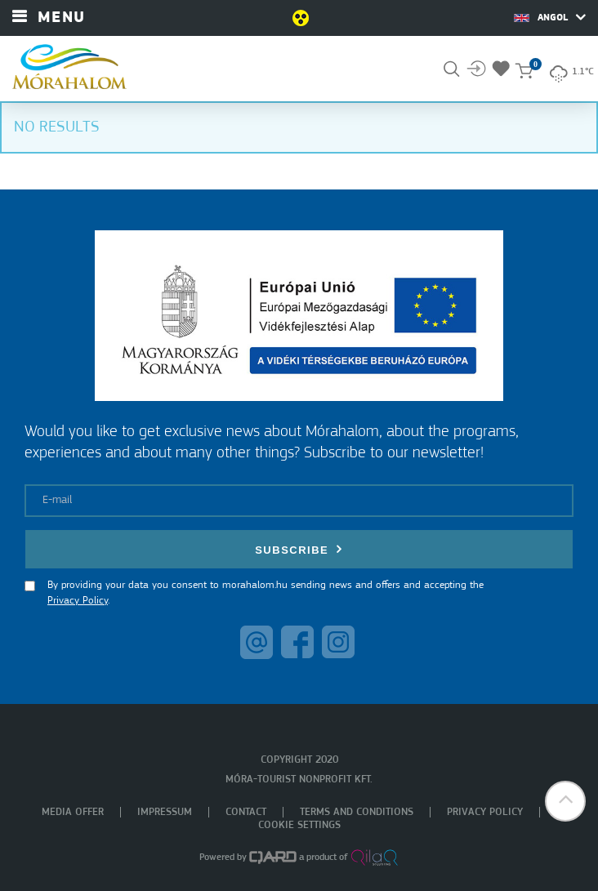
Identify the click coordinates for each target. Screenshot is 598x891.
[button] (565, 801)
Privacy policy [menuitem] (485, 812)
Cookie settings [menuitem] (299, 825)
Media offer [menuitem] (73, 812)
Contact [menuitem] (245, 812)
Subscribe (299, 549)
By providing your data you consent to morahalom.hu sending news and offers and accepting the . (265, 593)
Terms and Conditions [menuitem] (356, 812)
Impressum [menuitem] (164, 812)
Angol (550, 17)
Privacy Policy (77, 600)
